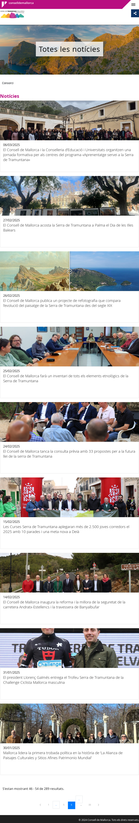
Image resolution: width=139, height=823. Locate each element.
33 (91, 804)
